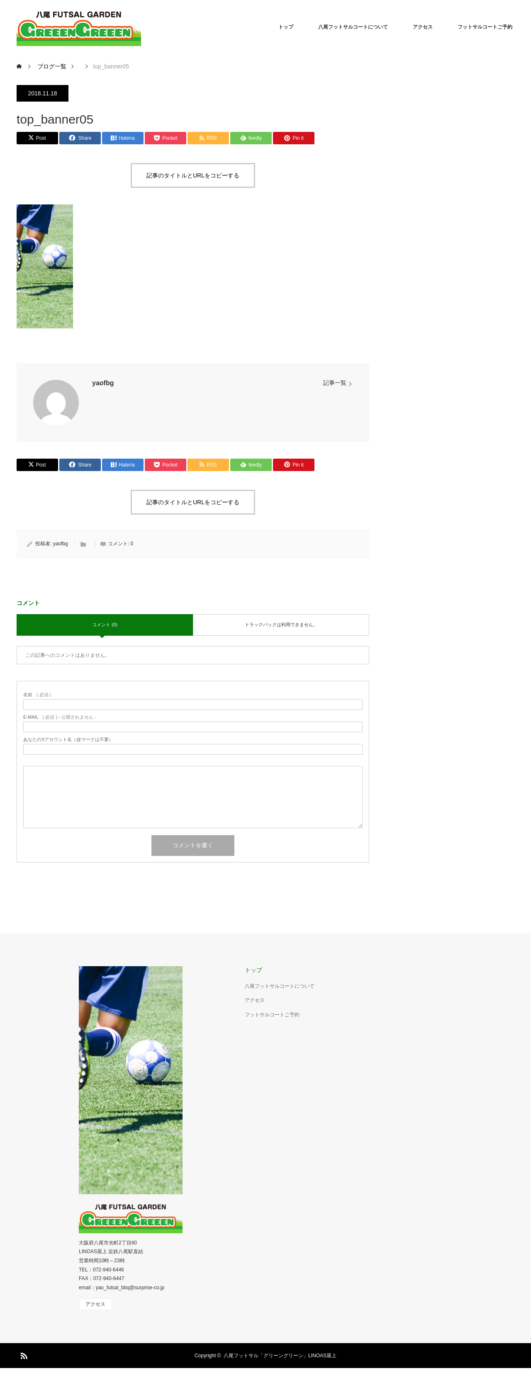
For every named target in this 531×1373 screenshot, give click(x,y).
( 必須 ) (37, 695)
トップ (285, 27)
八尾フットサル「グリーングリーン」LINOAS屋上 (280, 1355)
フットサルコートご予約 (485, 27)
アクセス (423, 27)
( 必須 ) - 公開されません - (59, 717)
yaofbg (103, 382)
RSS (23, 1354)
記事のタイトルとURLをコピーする (192, 175)
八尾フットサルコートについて (353, 27)
